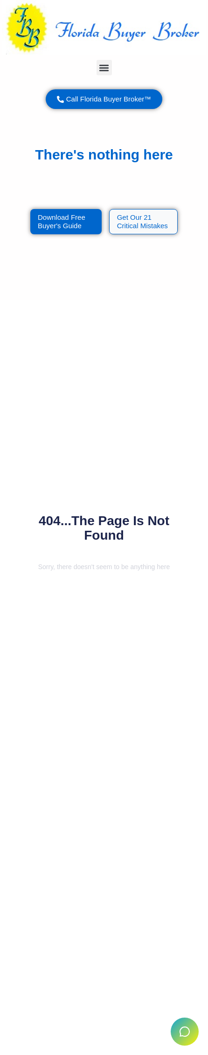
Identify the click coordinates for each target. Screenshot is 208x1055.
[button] (104, 67)
